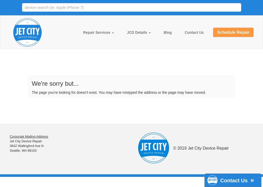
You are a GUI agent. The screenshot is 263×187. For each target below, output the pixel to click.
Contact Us (194, 32)
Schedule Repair (233, 32)
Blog (168, 32)
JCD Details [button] (139, 32)
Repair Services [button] (98, 32)
